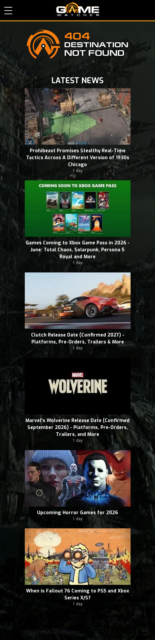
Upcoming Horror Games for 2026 (77, 513)
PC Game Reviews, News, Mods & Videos (77, 9)
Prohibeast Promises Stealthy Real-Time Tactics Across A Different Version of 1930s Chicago (77, 158)
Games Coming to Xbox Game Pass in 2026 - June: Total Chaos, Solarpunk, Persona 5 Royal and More (78, 250)
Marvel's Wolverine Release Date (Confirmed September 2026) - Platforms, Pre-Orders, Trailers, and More (77, 427)
